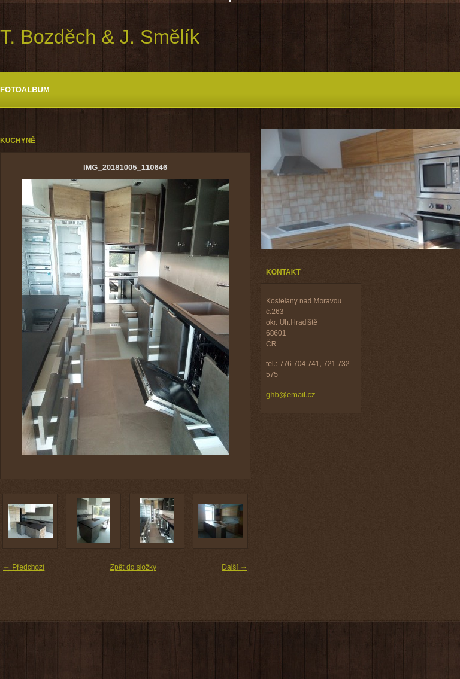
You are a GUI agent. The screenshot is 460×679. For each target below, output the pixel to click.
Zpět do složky (133, 567)
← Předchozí (23, 567)
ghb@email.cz (291, 394)
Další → (234, 567)
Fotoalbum (25, 89)
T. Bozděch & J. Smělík (99, 37)
